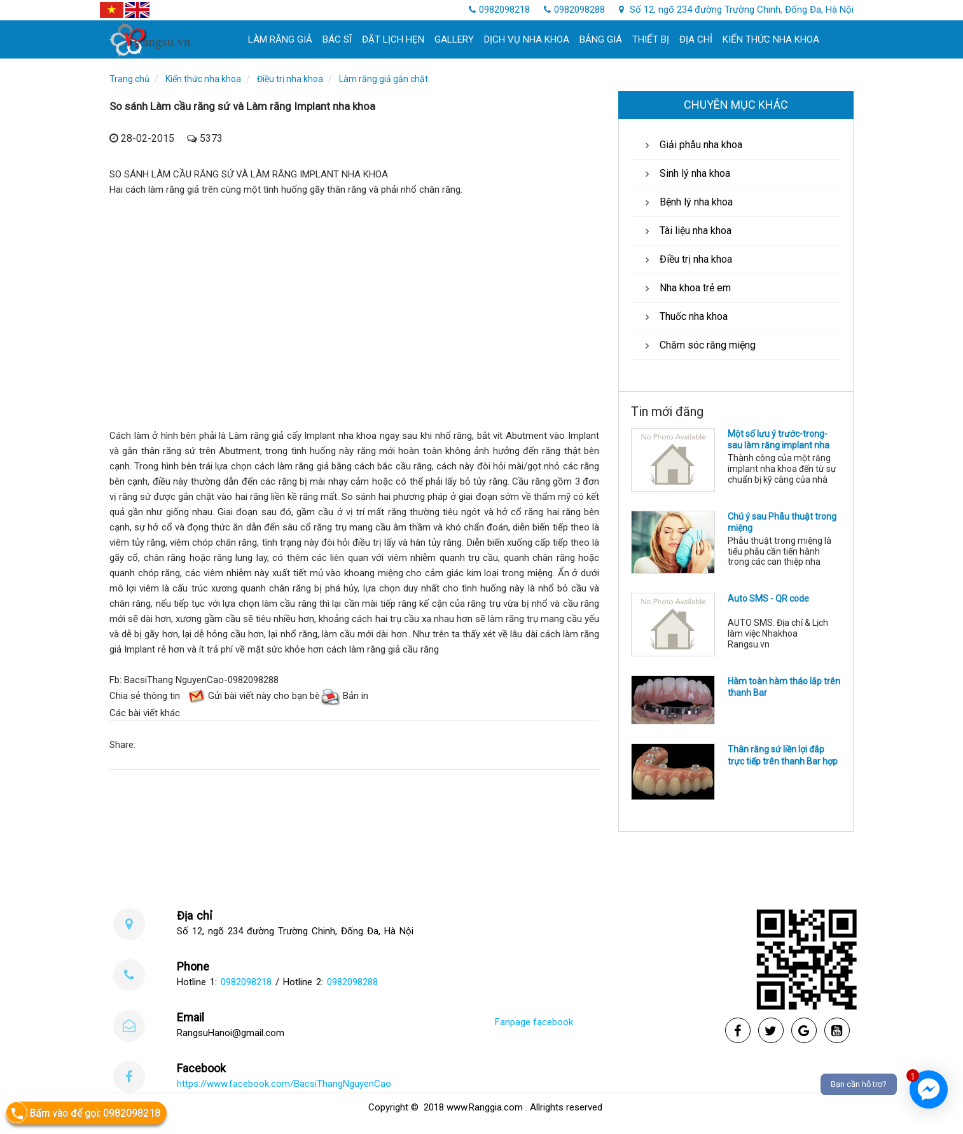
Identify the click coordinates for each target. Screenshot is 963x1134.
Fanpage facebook (534, 1022)
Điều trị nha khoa (290, 79)
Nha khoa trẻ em (686, 288)
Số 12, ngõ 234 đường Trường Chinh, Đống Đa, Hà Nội (736, 9)
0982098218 (499, 9)
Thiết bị (650, 39)
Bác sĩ (337, 39)
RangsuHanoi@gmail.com (230, 1033)
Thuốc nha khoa (684, 316)
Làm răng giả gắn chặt (383, 79)
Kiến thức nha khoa (771, 39)
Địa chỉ (695, 39)
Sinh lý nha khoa (685, 173)
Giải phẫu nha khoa (691, 145)
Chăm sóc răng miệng (698, 345)
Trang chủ (129, 79)
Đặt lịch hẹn (393, 39)
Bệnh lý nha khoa (687, 202)
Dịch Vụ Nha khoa (526, 39)
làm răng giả (280, 39)
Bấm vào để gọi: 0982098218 (83, 1113)
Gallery (454, 39)
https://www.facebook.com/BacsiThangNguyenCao (284, 1083)
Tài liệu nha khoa (686, 231)
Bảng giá (600, 39)
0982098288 (574, 9)
